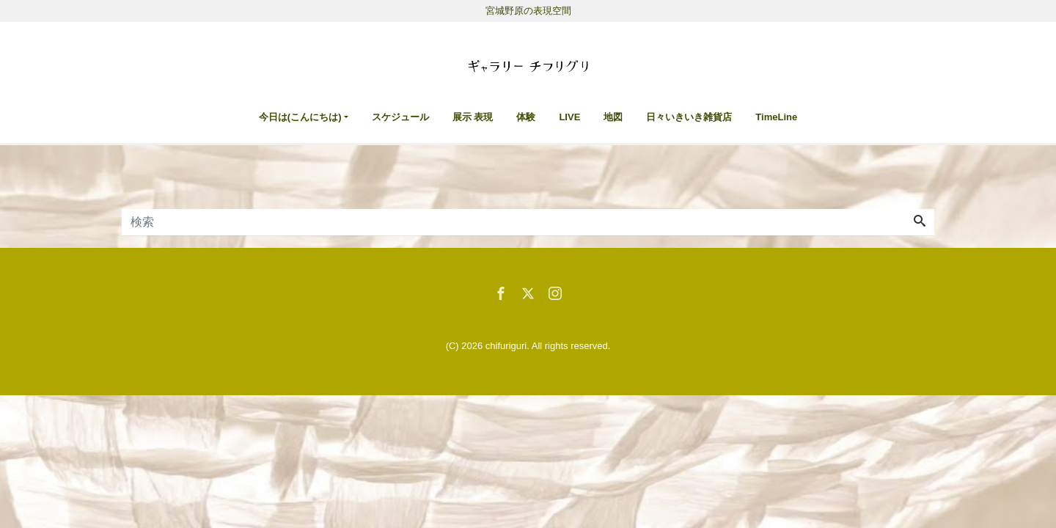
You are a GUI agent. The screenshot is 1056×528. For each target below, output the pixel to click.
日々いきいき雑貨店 (689, 116)
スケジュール (400, 116)
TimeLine (776, 116)
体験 (525, 116)
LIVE (569, 116)
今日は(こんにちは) (300, 116)
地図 (613, 116)
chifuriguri (506, 345)
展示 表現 (473, 116)
